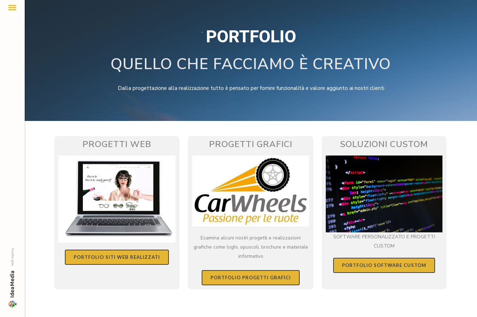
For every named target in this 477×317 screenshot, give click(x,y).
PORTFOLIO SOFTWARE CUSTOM (384, 265)
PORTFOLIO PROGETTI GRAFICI (250, 277)
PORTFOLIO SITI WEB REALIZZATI (117, 257)
